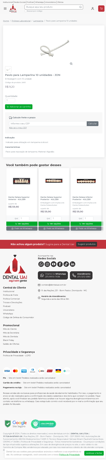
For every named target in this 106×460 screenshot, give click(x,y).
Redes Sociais (20, 2)
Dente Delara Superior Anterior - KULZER (19, 198)
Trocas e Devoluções (12, 302)
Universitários (50, 2)
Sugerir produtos (86, 244)
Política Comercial (11, 299)
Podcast (6, 306)
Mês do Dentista (10, 336)
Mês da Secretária (11, 333)
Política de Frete (10, 295)
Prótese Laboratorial (21, 21)
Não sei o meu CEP (18, 128)
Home (6, 21)
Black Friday (8, 340)
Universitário (8, 310)
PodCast (30, 2)
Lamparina (38, 21)
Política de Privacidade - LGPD (17, 356)
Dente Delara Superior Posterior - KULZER (51, 198)
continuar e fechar (94, 453)
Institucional (8, 2)
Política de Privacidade (69, 455)
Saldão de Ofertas (11, 344)
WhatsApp (39, 2)
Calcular (92, 123)
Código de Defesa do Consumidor (18, 317)
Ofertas (60, 2)
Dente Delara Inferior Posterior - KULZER (83, 198)
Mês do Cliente (10, 329)
